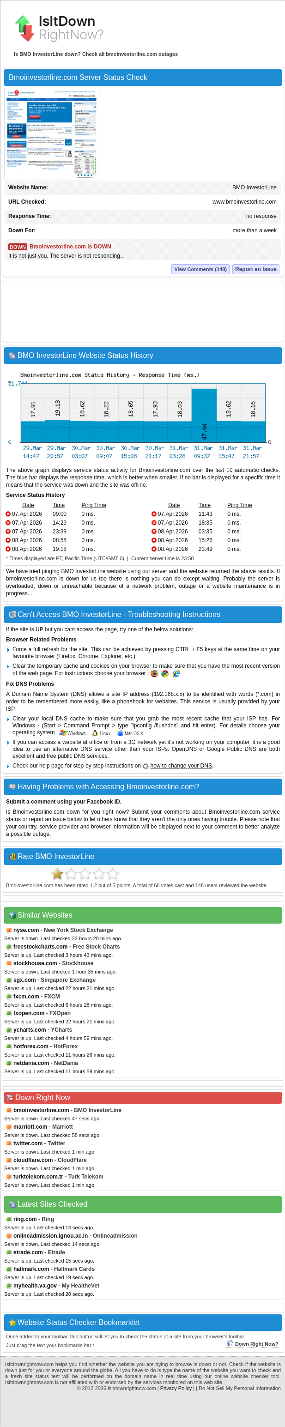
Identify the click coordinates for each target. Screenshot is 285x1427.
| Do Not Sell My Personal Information (238, 1388)
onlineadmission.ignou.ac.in (50, 1236)
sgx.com (24, 980)
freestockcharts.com (40, 946)
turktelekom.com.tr (38, 1176)
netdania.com (31, 1063)
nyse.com (26, 930)
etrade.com (28, 1252)
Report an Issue (256, 269)
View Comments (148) (200, 269)
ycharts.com (29, 1030)
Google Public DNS (231, 749)
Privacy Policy (176, 1388)
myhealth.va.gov (35, 1285)
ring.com (25, 1219)
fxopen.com (28, 1013)
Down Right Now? (252, 1344)
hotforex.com (31, 1046)
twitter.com (27, 1143)
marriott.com (30, 1127)
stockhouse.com (35, 963)
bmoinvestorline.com (41, 1110)
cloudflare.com (33, 1160)
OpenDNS (184, 749)
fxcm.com (26, 996)
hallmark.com (31, 1269)
